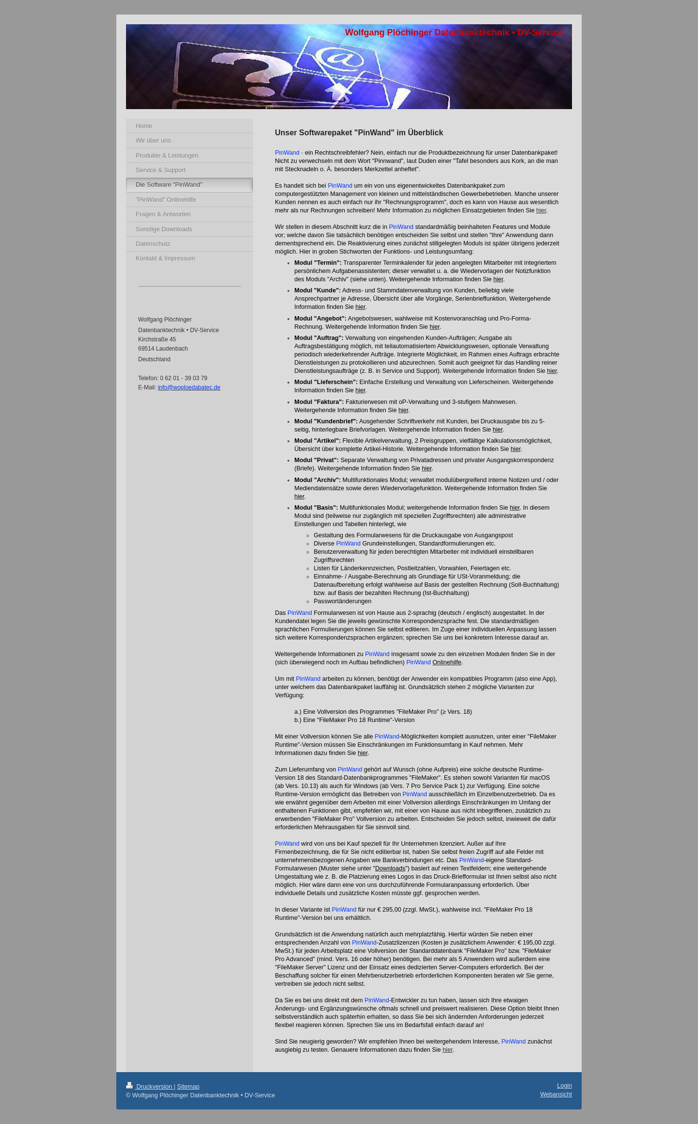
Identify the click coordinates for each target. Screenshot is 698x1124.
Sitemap (188, 1086)
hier (541, 210)
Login (564, 1085)
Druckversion (150, 1086)
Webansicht (556, 1094)
